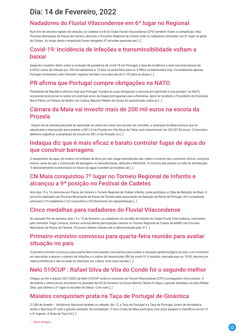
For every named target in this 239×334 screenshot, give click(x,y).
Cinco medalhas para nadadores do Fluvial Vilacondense (105, 209)
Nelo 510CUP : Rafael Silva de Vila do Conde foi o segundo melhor (118, 269)
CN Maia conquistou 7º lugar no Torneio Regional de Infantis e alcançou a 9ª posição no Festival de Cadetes (113, 180)
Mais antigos (40, 322)
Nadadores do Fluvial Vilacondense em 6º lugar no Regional (109, 23)
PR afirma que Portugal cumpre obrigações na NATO (100, 82)
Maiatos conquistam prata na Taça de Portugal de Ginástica (109, 296)
